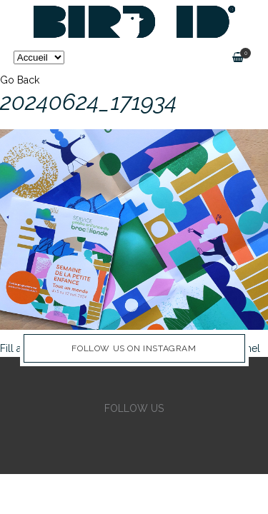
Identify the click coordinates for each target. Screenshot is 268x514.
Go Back (19, 80)
